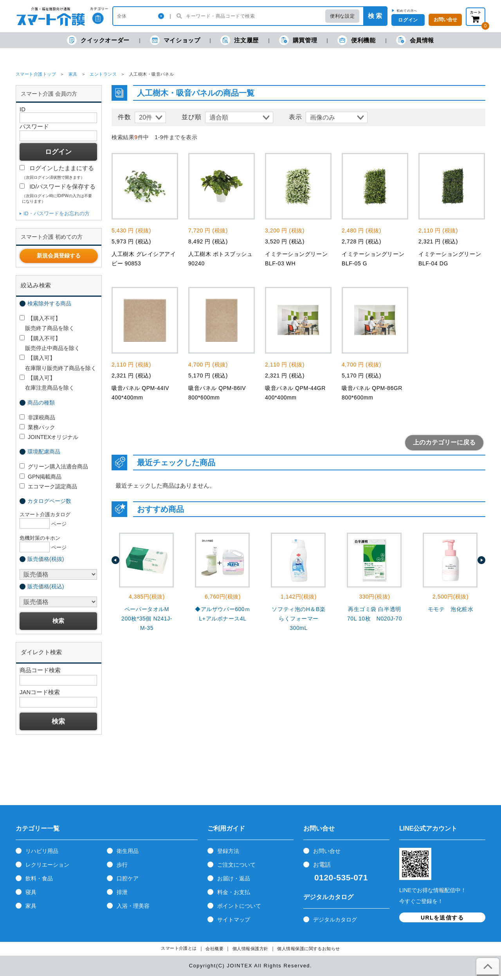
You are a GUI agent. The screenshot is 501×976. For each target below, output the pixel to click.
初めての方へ (406, 11)
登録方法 (228, 851)
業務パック (37, 427)
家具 (72, 74)
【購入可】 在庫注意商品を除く (47, 383)
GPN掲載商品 (40, 476)
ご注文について (236, 864)
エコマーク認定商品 (48, 486)
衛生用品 (128, 851)
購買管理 (298, 40)
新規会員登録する (59, 255)
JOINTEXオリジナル (49, 437)
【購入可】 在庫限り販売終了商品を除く (58, 363)
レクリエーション (47, 864)
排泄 (122, 892)
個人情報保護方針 (250, 949)
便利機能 (356, 40)
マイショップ (175, 40)
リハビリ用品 (41, 851)
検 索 (375, 16)
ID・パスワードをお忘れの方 (56, 213)
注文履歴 (239, 40)
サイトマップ (233, 919)
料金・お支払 (233, 892)
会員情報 (415, 40)
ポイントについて (239, 906)
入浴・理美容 (133, 906)
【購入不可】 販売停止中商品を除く (50, 343)
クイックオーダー (98, 40)
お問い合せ (327, 851)
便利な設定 (342, 16)
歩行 (122, 864)
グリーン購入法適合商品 (54, 466)
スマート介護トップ (36, 74)
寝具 (30, 892)
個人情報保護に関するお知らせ (308, 949)
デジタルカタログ (335, 919)
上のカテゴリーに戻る (444, 442)
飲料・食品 (39, 878)
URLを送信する (442, 917)
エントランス (103, 74)
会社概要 (214, 949)
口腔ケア (128, 878)
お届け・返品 (233, 878)
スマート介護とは (179, 948)
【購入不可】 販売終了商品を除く (47, 323)
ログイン (408, 20)
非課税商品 (37, 417)
